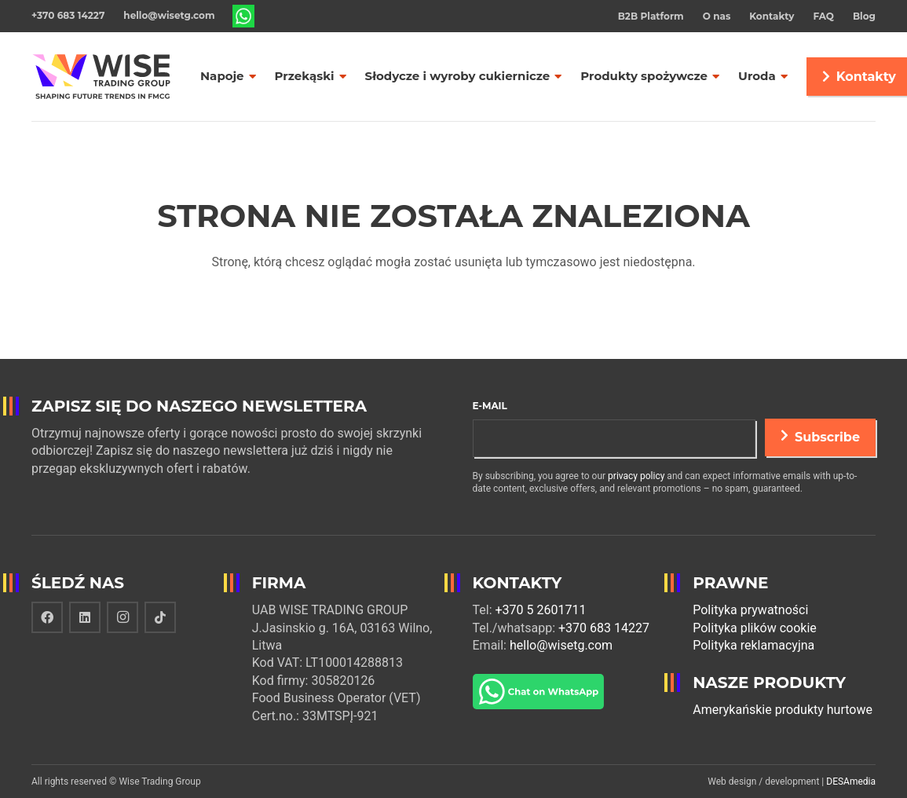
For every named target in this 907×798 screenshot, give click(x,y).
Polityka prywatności (750, 609)
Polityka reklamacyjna (753, 645)
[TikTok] (160, 617)
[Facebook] (47, 617)
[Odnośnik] (244, 16)
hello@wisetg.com (561, 645)
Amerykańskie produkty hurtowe (782, 709)
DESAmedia (851, 781)
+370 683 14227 (603, 627)
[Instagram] (122, 617)
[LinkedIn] (85, 617)
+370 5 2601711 (541, 609)
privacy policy (636, 475)
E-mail (490, 406)
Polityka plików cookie (755, 627)
